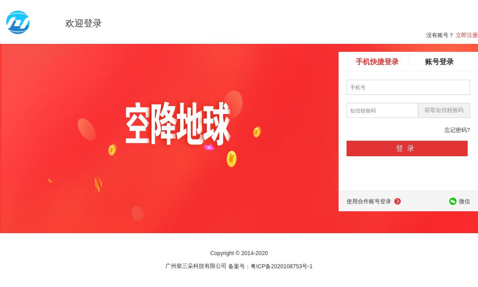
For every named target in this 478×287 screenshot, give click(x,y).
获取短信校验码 (444, 110)
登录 (407, 148)
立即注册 (467, 35)
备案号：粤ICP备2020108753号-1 (270, 266)
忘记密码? (457, 130)
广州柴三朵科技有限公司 (196, 266)
